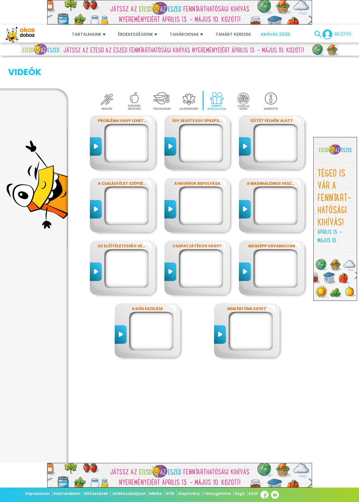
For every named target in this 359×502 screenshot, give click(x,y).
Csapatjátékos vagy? (197, 218)
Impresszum (37, 493)
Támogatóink (217, 493)
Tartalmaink (88, 34)
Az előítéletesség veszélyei (127, 218)
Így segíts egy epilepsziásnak (204, 93)
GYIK (169, 493)
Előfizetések (96, 493)
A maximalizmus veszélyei (274, 156)
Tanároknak (186, 34)
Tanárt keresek (233, 34)
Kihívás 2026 (275, 34)
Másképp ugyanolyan (271, 218)
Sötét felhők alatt (271, 93)
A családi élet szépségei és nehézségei (139, 156)
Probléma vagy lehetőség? (127, 93)
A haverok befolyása (197, 156)
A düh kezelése (147, 281)
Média (155, 493)
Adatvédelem (67, 493)
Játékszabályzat (129, 493)
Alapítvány (189, 493)
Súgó (240, 493)
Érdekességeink (137, 34)
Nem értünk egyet (246, 281)
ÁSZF (253, 493)
